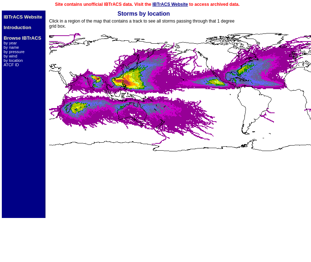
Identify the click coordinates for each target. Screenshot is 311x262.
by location (13, 60)
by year (10, 43)
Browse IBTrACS (22, 38)
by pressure (14, 51)
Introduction (17, 27)
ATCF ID (11, 65)
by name (11, 47)
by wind (10, 56)
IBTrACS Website (170, 4)
